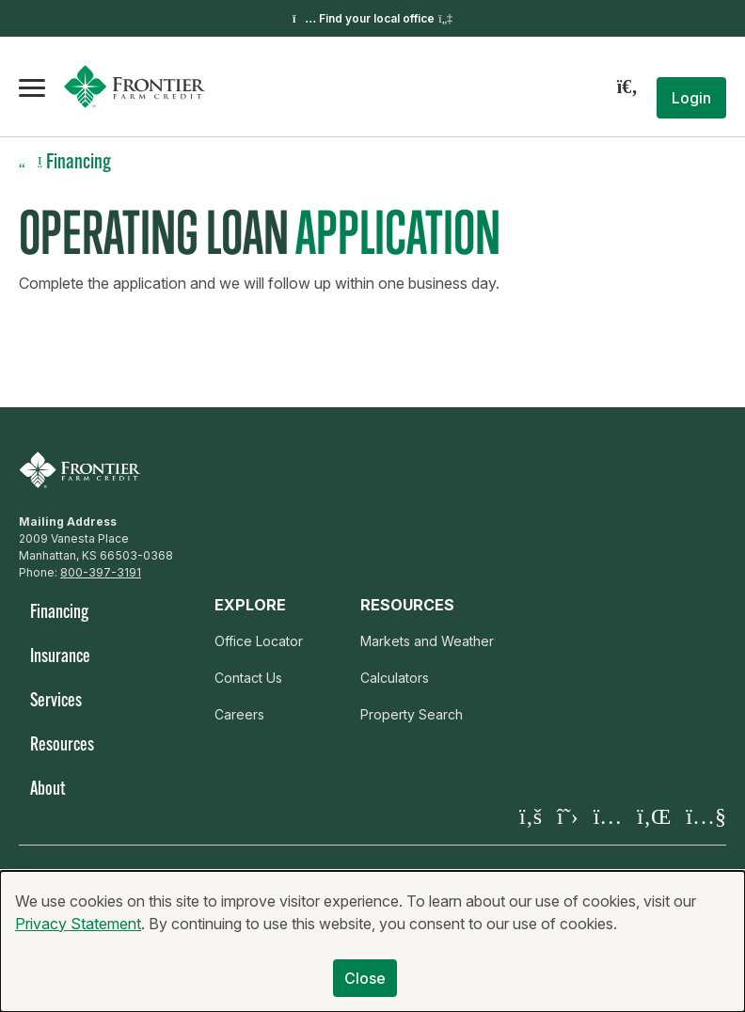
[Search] (627, 86)
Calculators (394, 678)
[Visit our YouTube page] (706, 816)
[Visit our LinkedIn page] (654, 816)
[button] (691, 98)
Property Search (411, 714)
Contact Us (248, 678)
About (47, 790)
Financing (59, 613)
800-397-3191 (100, 572)
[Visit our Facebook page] (530, 816)
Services (56, 701)
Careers (239, 714)
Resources (62, 745)
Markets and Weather (427, 641)
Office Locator (258, 641)
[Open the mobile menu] (32, 86)
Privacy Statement (78, 933)
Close (365, 987)
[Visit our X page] (568, 816)
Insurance (60, 657)
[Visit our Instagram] (608, 816)
